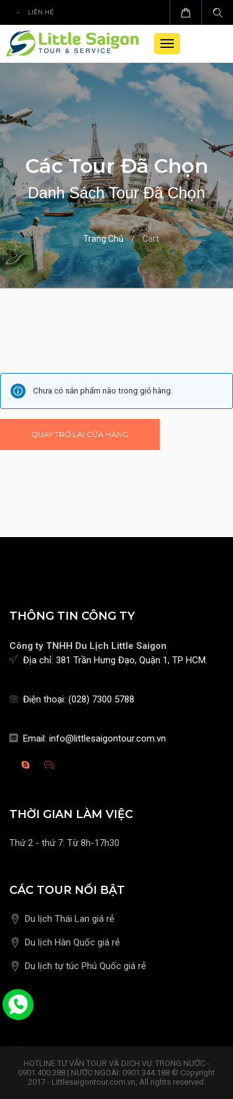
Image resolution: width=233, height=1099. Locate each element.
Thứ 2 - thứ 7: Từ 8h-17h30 (64, 842)
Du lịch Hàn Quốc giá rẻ (72, 942)
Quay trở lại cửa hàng (80, 434)
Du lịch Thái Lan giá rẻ (69, 918)
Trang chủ (103, 239)
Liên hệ (41, 12)
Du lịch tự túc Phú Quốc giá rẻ (85, 966)
